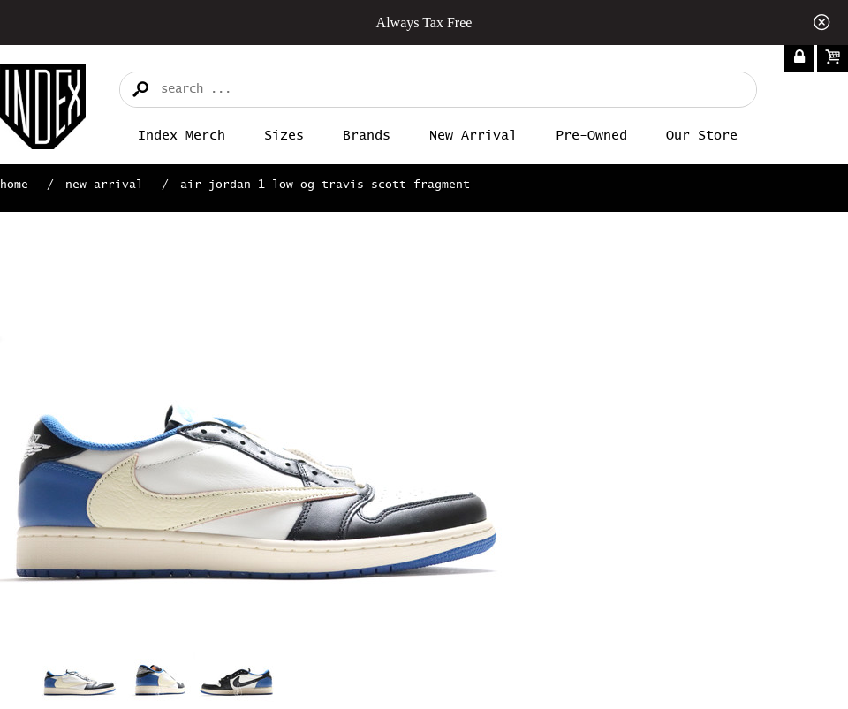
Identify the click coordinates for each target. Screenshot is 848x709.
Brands (366, 135)
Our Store (702, 135)
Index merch (181, 135)
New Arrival (473, 135)
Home (14, 185)
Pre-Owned (591, 135)
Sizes (284, 135)
